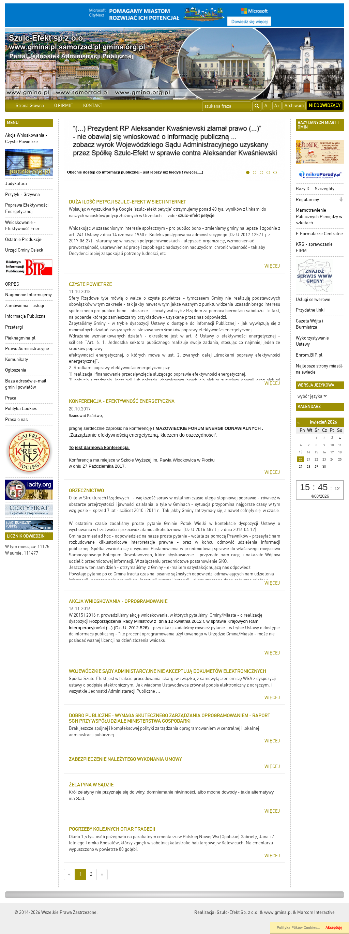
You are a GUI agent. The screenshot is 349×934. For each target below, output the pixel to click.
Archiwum (294, 105)
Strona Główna (30, 105)
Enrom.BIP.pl (309, 355)
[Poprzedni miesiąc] (298, 422)
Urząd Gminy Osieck (24, 250)
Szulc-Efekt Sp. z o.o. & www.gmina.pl (254, 912)
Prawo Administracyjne (27, 348)
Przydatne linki (310, 310)
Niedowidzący (324, 105)
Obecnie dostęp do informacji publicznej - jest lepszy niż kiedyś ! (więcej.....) (135, 172)
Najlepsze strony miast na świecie (318, 369)
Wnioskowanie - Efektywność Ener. (23, 225)
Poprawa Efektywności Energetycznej (26, 208)
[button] (341, 200)
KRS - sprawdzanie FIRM (314, 247)
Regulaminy (307, 199)
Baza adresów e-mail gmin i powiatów (25, 384)
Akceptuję (333, 927)
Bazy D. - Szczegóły (315, 188)
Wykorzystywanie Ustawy (312, 341)
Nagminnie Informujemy (28, 294)
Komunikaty (16, 359)
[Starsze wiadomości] (102, 874)
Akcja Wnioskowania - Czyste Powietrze (26, 138)
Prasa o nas (16, 419)
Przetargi (14, 327)
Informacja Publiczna (25, 316)
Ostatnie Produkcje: (24, 239)
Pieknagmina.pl (20, 338)
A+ (276, 105)
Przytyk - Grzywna (22, 194)
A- (266, 105)
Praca (10, 398)
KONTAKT (92, 105)
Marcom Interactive (316, 912)
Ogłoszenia (15, 370)
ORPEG (12, 284)
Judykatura (16, 183)
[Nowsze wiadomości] (69, 874)
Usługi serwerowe (313, 299)
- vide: (171, 215)
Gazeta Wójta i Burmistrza (309, 324)
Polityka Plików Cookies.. (298, 927)
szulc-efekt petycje (196, 215)
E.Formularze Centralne (319, 233)
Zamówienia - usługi (24, 305)
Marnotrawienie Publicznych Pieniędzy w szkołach (319, 216)
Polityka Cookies (21, 408)
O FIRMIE (63, 105)
